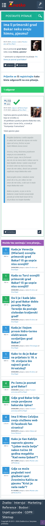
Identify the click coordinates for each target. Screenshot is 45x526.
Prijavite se (10, 76)
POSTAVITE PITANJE (19, 16)
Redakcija (16, 463)
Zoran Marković (16, 433)
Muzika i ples (34, 461)
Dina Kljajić (14, 269)
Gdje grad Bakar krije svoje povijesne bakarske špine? (25, 401)
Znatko (7, 502)
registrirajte (27, 76)
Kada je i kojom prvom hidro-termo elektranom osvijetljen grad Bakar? (24, 335)
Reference (9, 507)
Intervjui (19, 502)
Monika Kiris (17, 493)
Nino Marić (12, 44)
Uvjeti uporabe (12, 512)
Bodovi (23, 507)
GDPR (28, 512)
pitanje (14, 42)
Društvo (32, 267)
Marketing (34, 502)
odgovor (14, 108)
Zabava (32, 431)
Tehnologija (33, 346)
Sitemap (7, 517)
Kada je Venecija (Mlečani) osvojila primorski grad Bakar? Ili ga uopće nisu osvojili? (24, 257)
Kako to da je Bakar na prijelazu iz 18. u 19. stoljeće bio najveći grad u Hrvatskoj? (24, 361)
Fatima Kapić (23, 108)
